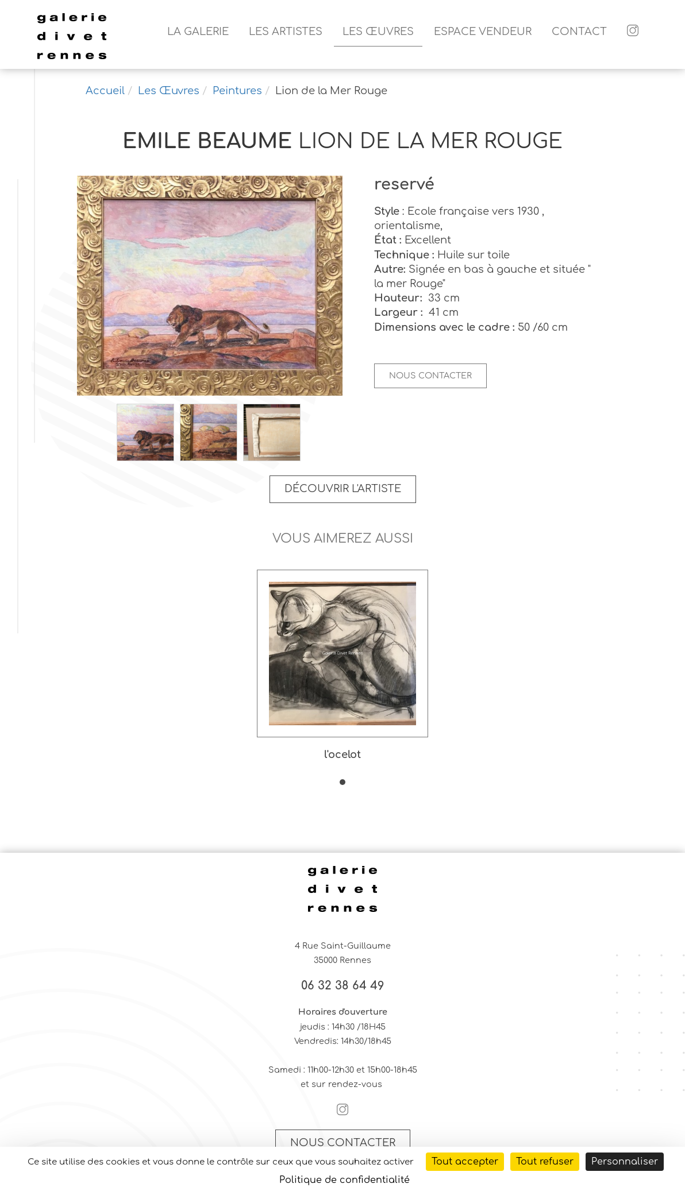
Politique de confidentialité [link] (344, 1180)
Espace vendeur (483, 31)
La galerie (198, 31)
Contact (579, 31)
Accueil (105, 90)
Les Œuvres (378, 31)
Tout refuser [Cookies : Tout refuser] (545, 1162)
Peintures (237, 90)
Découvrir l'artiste (342, 488)
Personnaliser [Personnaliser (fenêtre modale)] (624, 1162)
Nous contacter (430, 375)
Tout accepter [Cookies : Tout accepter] (465, 1162)
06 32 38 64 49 (342, 986)
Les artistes (285, 31)
